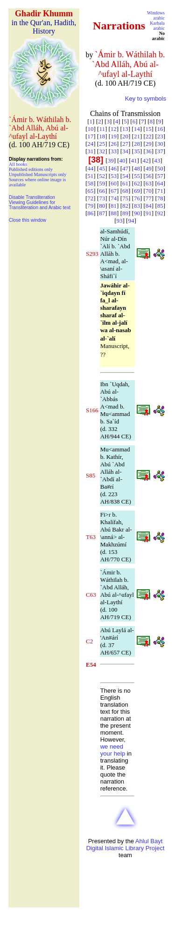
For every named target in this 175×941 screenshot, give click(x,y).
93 (120, 220)
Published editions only (31, 169)
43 (157, 160)
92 (160, 213)
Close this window (27, 220)
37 (160, 151)
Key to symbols (145, 98)
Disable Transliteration (32, 197)
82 (125, 205)
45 (102, 168)
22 (149, 136)
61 (125, 183)
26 (114, 143)
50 (160, 168)
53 (114, 175)
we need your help (112, 750)
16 (160, 128)
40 (122, 160)
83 (137, 205)
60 (114, 183)
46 (114, 168)
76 (137, 198)
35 (137, 151)
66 (102, 190)
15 (149, 128)
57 (160, 175)
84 (149, 205)
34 (125, 151)
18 (102, 136)
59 (102, 183)
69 (137, 190)
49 (149, 168)
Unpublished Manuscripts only (37, 174)
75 (125, 198)
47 (125, 168)
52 (102, 175)
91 (149, 213)
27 (125, 143)
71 (160, 190)
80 (102, 205)
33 (114, 151)
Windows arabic (156, 15)
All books (18, 164)
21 (137, 136)
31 (90, 151)
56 (149, 175)
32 (102, 151)
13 (125, 128)
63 (149, 183)
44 (90, 168)
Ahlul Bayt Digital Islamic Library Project (125, 845)
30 (160, 143)
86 (90, 213)
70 (149, 190)
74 (114, 198)
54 (125, 175)
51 (90, 175)
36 (149, 151)
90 (137, 213)
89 (125, 213)
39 (111, 160)
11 (102, 128)
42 (145, 160)
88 (114, 213)
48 (137, 168)
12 (114, 128)
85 (160, 205)
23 (160, 136)
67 (114, 190)
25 (102, 143)
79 (90, 205)
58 (90, 183)
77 (149, 198)
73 (102, 198)
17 (90, 136)
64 (160, 183)
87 (102, 213)
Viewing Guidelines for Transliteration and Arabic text (39, 205)
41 (134, 160)
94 (131, 220)
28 (137, 143)
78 (160, 198)
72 (90, 198)
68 (125, 190)
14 (137, 128)
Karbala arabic (157, 25)
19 (114, 136)
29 (149, 143)
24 (90, 143)
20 (125, 136)
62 (137, 183)
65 (90, 190)
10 (90, 128)
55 (137, 175)
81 (114, 205)
